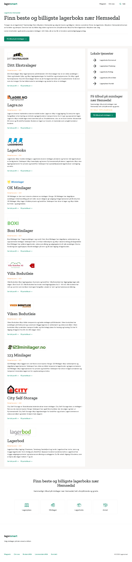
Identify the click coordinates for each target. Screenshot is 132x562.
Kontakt (54, 554)
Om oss (111, 4)
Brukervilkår (27, 554)
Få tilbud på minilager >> (17, 39)
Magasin (103, 4)
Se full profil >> (13, 86)
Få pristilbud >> (26, 86)
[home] (10, 4)
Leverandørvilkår (41, 554)
